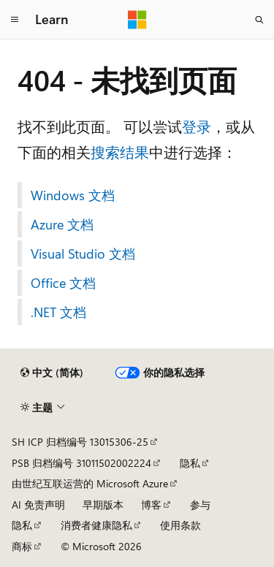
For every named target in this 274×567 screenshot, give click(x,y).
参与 (200, 504)
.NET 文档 (58, 312)
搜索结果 (120, 151)
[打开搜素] (259, 20)
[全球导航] (14, 20)
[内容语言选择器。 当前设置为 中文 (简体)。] (52, 372)
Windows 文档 (73, 195)
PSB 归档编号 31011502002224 (81, 463)
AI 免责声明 (38, 504)
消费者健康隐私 (96, 525)
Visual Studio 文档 (83, 253)
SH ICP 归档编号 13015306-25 (80, 442)
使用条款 (180, 525)
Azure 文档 (62, 224)
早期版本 (103, 504)
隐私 (190, 463)
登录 (196, 126)
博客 (151, 504)
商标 (22, 546)
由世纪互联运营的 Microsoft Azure (90, 483)
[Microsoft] (137, 19)
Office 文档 (63, 283)
